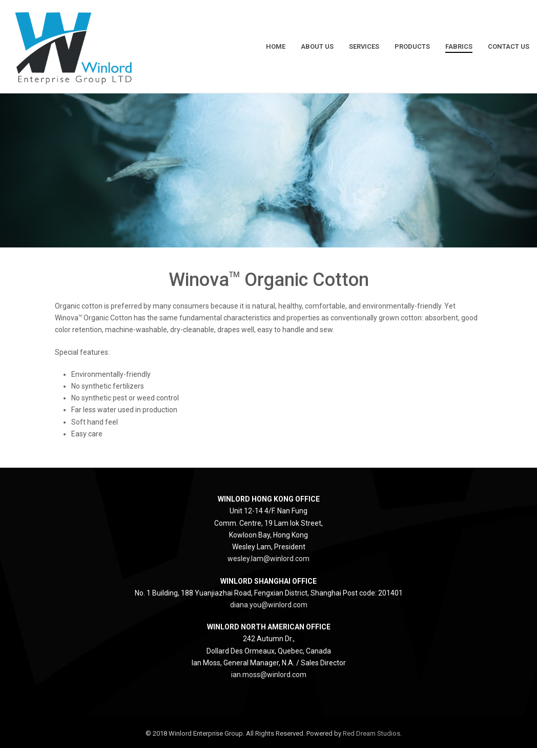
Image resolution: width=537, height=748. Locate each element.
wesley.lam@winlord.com (268, 558)
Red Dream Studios (371, 733)
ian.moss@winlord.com (268, 674)
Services (364, 46)
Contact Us (508, 46)
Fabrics (458, 46)
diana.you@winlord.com (268, 605)
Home (275, 46)
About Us (317, 46)
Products (412, 46)
